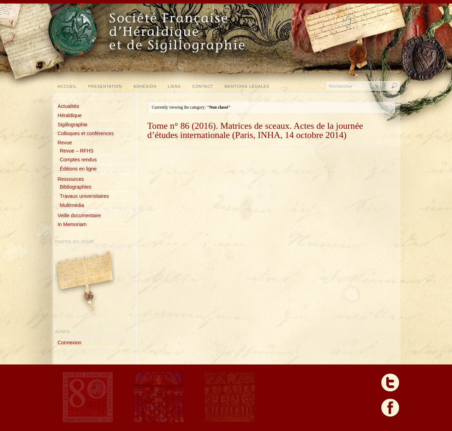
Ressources (71, 179)
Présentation (105, 86)
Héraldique (70, 115)
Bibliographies (75, 187)
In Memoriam (72, 224)
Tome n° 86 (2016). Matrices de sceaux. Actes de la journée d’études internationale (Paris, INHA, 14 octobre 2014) (255, 130)
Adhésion (145, 86)
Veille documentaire (79, 215)
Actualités (68, 106)
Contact (202, 86)
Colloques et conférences (86, 133)
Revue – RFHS (77, 151)
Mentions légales (247, 86)
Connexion (69, 342)
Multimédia (72, 205)
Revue (65, 142)
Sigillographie (73, 124)
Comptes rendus (78, 159)
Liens (174, 86)
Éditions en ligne (78, 169)
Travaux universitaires (84, 196)
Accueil (67, 86)
